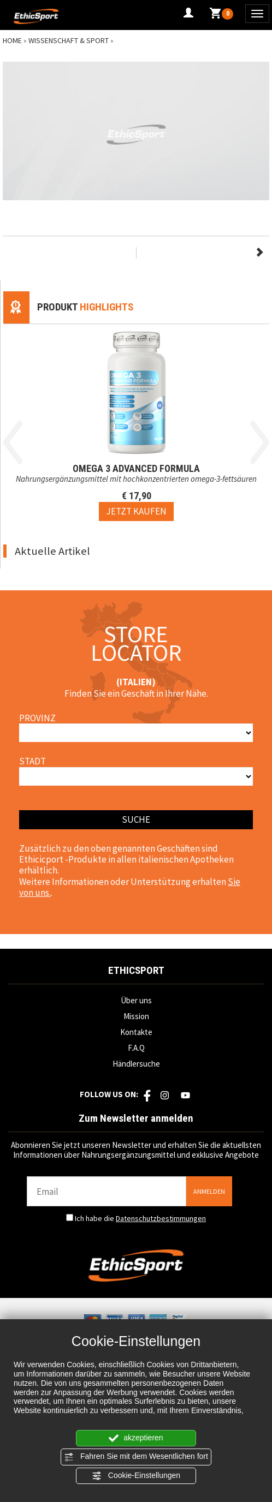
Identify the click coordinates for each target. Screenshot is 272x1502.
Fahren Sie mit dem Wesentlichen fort (136, 1457)
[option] (136, 422)
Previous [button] (12, 442)
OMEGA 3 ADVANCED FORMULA (136, 468)
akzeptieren (136, 1438)
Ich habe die (140, 1218)
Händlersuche (136, 1063)
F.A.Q (136, 1048)
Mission (136, 1016)
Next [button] (259, 442)
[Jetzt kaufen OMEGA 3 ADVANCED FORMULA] (136, 511)
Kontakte (136, 1032)
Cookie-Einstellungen (136, 1476)
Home (12, 40)
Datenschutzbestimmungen (161, 1218)
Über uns (136, 1000)
